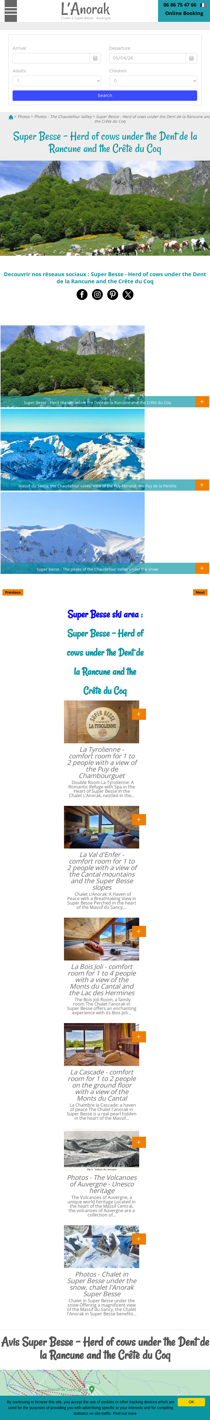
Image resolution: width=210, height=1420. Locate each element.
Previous (13, 592)
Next (200, 592)
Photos (24, 116)
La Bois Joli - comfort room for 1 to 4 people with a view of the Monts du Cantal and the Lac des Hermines (102, 979)
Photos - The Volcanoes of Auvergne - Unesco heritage (101, 1184)
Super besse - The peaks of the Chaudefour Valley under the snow (97, 569)
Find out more (124, 1413)
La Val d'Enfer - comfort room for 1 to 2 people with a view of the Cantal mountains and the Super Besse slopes (101, 871)
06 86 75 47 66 (180, 4)
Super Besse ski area (103, 614)
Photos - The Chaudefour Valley (63, 116)
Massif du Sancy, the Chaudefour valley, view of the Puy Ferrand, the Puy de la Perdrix (97, 485)
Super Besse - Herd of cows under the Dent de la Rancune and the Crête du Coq (97, 402)
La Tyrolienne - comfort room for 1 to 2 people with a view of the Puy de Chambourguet (101, 762)
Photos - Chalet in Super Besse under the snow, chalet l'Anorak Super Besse (101, 1283)
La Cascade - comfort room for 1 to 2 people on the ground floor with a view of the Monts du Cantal (102, 1085)
